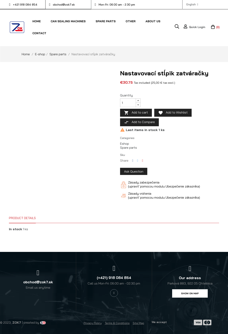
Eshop (124, 143)
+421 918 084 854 (25, 4)
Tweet (137, 160)
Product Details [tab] (22, 218)
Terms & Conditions (117, 323)
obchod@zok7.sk (64, 4)
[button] (190, 293)
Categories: (127, 138)
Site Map (138, 323)
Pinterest (142, 160)
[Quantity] (128, 102)
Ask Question (133, 171)
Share (132, 160)
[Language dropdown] (192, 4)
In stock (15, 229)
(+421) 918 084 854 (114, 277)
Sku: (122, 154)
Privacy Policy (93, 323)
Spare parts (128, 147)
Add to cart (136, 112)
